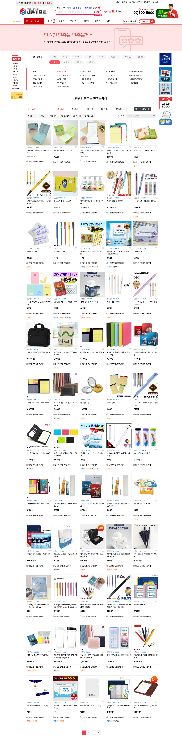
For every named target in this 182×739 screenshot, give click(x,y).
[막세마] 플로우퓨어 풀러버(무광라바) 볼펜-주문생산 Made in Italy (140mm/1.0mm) (65, 607)
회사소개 (155, 2)
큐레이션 (73, 21)
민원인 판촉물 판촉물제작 (35, 161)
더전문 (97, 21)
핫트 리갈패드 (111, 403)
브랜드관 (86, 21)
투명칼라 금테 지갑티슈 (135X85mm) (145, 150)
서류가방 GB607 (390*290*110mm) (38, 352)
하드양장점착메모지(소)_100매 (63, 150)
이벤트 (108, 21)
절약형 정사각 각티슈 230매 (88, 302)
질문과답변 (147, 2)
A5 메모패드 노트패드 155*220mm (38, 403)
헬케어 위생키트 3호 (140, 605)
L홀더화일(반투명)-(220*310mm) (90, 705)
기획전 (61, 21)
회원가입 (124, 2)
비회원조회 (132, 2)
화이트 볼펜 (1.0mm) (113, 302)
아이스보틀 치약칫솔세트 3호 (142, 453)
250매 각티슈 (138, 251)
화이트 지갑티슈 (32, 251)
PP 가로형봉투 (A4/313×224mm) (37, 705)
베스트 (51, 21)
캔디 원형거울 (84, 403)
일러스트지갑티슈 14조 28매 (62, 201)
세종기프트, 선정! (78, 7)
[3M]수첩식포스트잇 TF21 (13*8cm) (38, 655)
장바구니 (139, 2)
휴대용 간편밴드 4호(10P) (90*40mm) (119, 655)
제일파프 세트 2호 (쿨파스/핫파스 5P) (38, 554)
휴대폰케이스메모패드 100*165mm (38, 504)
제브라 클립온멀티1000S (115, 201)
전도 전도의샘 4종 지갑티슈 (142, 504)
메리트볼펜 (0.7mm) (60, 251)
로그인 (118, 2)
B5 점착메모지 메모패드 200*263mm (92, 352)
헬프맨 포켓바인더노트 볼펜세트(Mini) (38, 453)
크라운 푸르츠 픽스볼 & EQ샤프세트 (145, 201)
